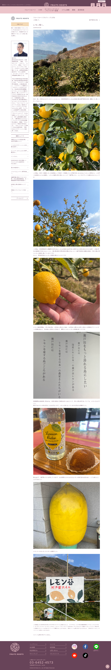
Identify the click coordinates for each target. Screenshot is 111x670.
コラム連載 (66, 10)
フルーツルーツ (30, 10)
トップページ (33, 644)
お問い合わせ (54, 650)
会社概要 (32, 647)
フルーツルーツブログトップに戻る (44, 17)
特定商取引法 (33, 650)
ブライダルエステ (77, 626)
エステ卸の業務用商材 (81, 624)
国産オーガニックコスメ (88, 626)
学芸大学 (97, 626)
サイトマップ (33, 653)
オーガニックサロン (50, 626)
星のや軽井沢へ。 (16, 167)
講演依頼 (81, 10)
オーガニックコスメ (40, 626)
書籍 (73, 10)
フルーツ (57, 626)
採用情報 (52, 647)
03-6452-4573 (41, 662)
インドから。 (14, 156)
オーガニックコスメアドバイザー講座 (52, 10)
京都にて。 (37, 20)
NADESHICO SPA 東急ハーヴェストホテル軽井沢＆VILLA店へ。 (18, 162)
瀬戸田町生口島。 (94, 20)
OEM (40, 10)
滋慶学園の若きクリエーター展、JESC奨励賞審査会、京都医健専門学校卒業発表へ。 (19, 179)
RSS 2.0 (47, 628)
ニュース (52, 644)
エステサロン (72, 624)
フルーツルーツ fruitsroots (66, 626)
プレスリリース (54, 653)
